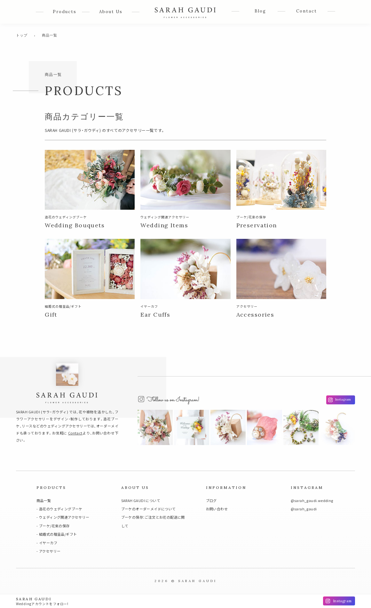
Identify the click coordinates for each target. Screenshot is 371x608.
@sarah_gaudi (304, 508)
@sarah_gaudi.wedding (312, 500)
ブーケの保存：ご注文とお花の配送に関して (153, 521)
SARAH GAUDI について (140, 500)
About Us (110, 11)
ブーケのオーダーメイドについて (148, 508)
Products (64, 11)
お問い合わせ (217, 508)
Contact (306, 11)
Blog (260, 11)
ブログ (211, 500)
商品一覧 (43, 500)
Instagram (343, 399)
